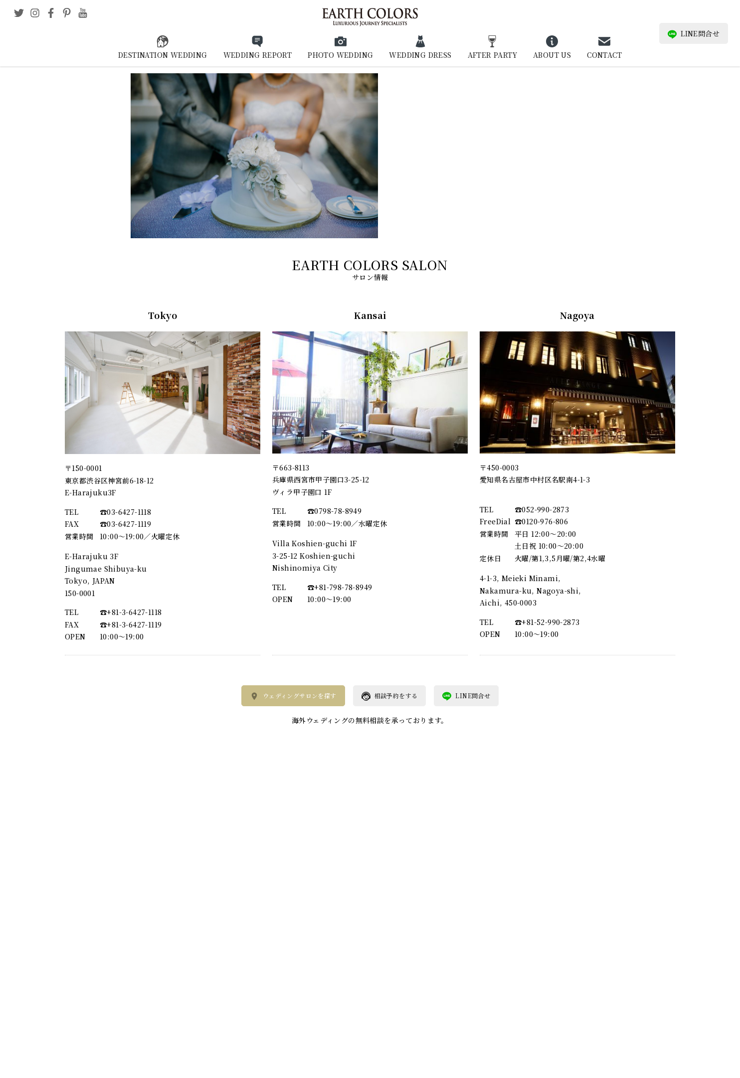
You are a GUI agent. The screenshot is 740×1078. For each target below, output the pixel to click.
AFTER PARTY (492, 55)
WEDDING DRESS (420, 55)
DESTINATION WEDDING (162, 55)
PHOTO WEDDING (340, 55)
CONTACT (604, 55)
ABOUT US (552, 55)
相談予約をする (390, 696)
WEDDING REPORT (257, 55)
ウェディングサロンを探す (293, 696)
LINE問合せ (694, 33)
